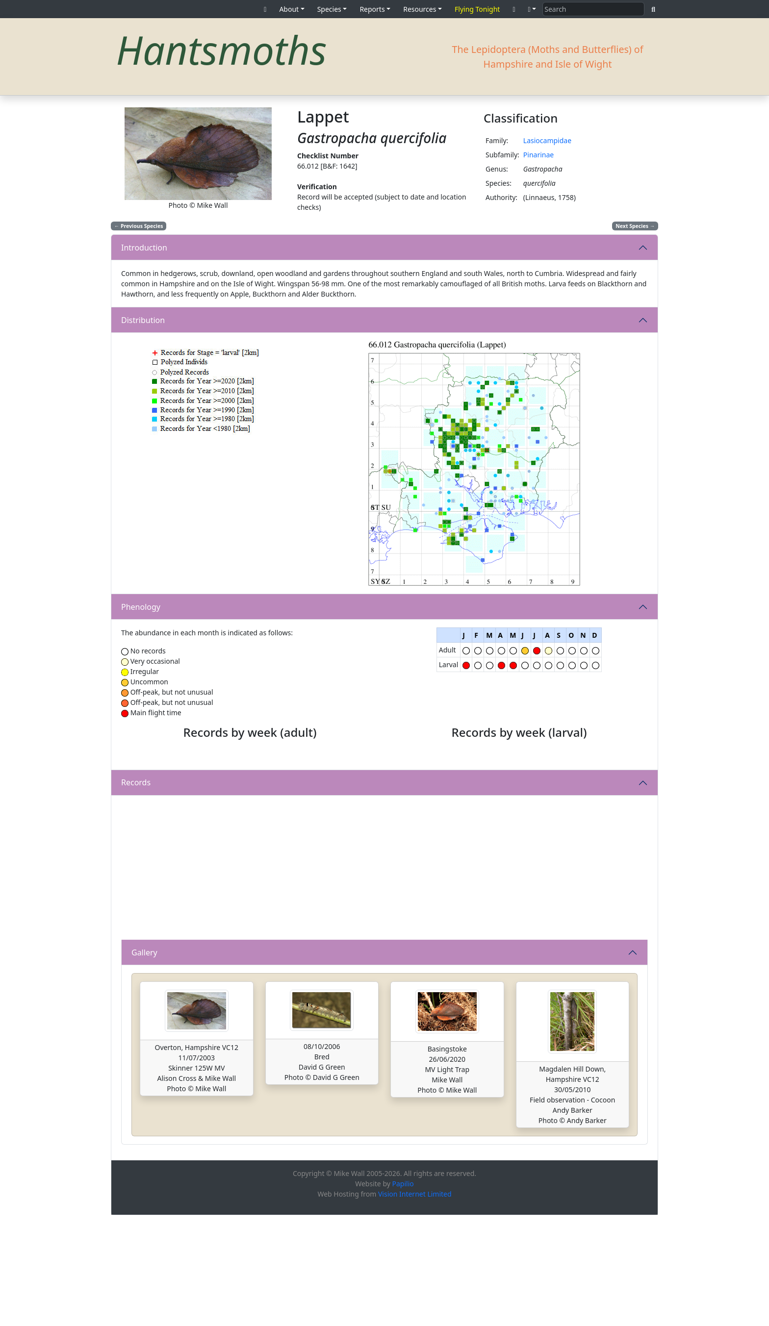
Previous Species (138, 226)
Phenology (140, 606)
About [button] (289, 9)
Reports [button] (371, 9)
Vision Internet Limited (415, 1304)
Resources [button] (419, 9)
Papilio (403, 1294)
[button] (532, 9)
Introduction (144, 247)
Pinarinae (538, 154)
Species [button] (329, 9)
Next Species (635, 226)
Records (136, 893)
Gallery (144, 1062)
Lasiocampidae (547, 140)
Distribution (143, 320)
